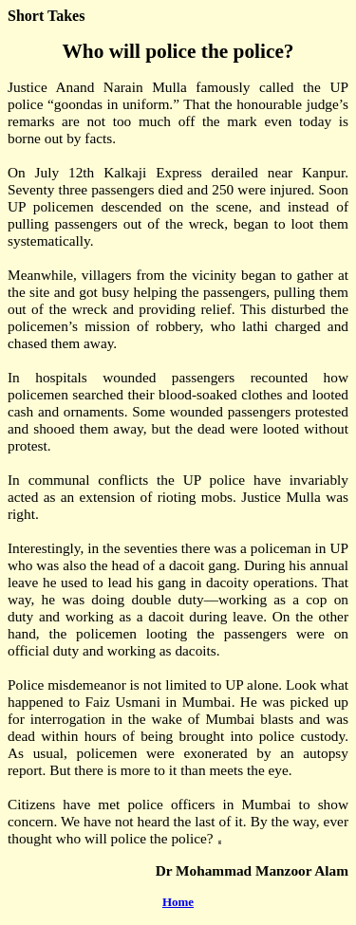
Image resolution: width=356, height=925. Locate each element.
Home (178, 902)
